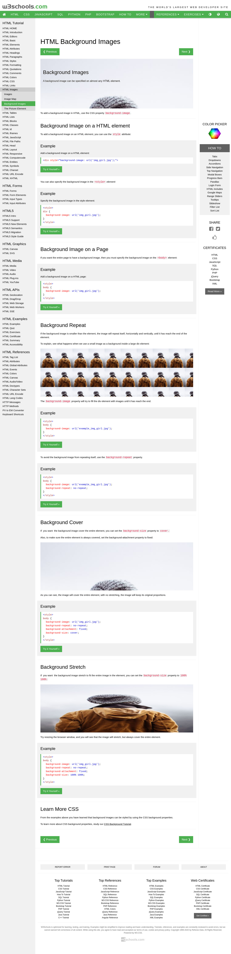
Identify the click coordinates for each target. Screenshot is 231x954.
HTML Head (9, 145)
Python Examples (156, 900)
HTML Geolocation (13, 295)
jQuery (214, 276)
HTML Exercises (11, 332)
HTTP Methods (11, 406)
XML (214, 283)
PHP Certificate (202, 903)
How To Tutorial (63, 894)
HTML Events (10, 369)
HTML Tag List (10, 357)
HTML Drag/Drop (12, 299)
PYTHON (74, 14)
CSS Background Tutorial (117, 824)
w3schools (25, 6)
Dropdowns (215, 160)
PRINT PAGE (110, 867)
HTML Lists (9, 116)
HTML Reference (110, 886)
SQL (60, 14)
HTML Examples (11, 324)
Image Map (10, 99)
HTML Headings (11, 52)
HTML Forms (10, 190)
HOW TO (125, 14)
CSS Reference (110, 889)
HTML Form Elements (14, 195)
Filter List (215, 207)
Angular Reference (110, 918)
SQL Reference (109, 894)
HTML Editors (10, 36)
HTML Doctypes (11, 385)
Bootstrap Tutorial (63, 906)
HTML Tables (10, 112)
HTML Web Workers (13, 307)
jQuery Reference (109, 912)
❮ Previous (50, 51)
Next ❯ (186, 51)
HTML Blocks (10, 121)
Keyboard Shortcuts (13, 414)
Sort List (214, 210)
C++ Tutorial (63, 918)
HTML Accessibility (13, 344)
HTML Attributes (11, 48)
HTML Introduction (12, 32)
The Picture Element (15, 108)
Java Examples (156, 915)
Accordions (215, 163)
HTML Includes (215, 189)
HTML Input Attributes (14, 203)
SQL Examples (156, 897)
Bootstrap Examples (156, 906)
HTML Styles (9, 61)
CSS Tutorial (63, 889)
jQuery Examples (156, 912)
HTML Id (7, 129)
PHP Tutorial (63, 909)
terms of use (142, 930)
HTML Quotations (12, 69)
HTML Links (9, 85)
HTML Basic (9, 40)
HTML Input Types (12, 199)
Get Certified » (203, 916)
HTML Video (9, 270)
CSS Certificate (202, 889)
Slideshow (214, 203)
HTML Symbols (11, 165)
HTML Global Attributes (15, 365)
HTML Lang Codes (13, 398)
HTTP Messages (11, 402)
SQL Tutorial (63, 897)
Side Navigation (214, 167)
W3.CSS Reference (110, 900)
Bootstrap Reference (110, 903)
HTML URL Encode (13, 174)
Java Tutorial (63, 915)
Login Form (215, 185)
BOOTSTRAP (105, 14)
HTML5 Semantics (12, 228)
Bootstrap (215, 280)
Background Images (15, 103)
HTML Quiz (9, 328)
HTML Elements (11, 44)
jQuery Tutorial (63, 912)
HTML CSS (9, 81)
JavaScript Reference (110, 892)
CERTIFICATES (214, 248)
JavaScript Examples (156, 892)
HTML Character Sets (14, 389)
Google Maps (215, 192)
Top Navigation (215, 170)
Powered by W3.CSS (133, 933)
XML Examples (156, 918)
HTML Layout (10, 149)
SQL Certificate (202, 894)
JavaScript (214, 262)
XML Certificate (202, 909)
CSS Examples (156, 889)
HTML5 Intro (9, 215)
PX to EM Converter (13, 410)
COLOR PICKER (215, 124)
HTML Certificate (12, 336)
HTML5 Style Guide (13, 236)
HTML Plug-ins (10, 278)
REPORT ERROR (62, 867)
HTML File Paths (11, 141)
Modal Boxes (215, 174)
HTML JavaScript (12, 137)
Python (214, 269)
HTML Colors (10, 77)
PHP (88, 14)
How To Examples (156, 894)
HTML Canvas (10, 249)
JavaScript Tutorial (64, 892)
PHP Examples (156, 909)
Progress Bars (214, 178)
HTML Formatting (12, 65)
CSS (27, 14)
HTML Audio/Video (12, 381)
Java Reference (110, 915)
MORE (142, 14)
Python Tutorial (63, 900)
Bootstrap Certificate (202, 906)
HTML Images (10, 89)
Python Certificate (202, 897)
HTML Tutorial (64, 886)
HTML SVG (9, 253)
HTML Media (9, 265)
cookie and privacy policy (159, 930)
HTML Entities (10, 161)
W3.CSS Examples (156, 903)
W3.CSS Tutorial (63, 903)
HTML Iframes (10, 133)
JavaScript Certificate (203, 892)
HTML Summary (11, 340)
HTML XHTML (10, 178)
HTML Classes (10, 125)
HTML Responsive (12, 153)
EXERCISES (194, 14)
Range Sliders (214, 196)
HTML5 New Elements (15, 224)
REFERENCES (167, 14)
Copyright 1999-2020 (180, 930)
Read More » (215, 291)
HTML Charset (10, 170)
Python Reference (110, 897)
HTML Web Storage (13, 303)
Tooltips (215, 199)
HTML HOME (10, 28)
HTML (15, 14)
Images (8, 94)
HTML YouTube (11, 282)
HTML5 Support (11, 220)
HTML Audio (9, 274)
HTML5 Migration (12, 232)
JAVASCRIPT (43, 14)
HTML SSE (8, 311)
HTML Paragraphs (12, 56)
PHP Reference (110, 906)
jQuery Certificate (202, 900)
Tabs (214, 156)
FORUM (156, 867)
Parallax (214, 181)
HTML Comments (12, 73)
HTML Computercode (14, 157)
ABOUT (203, 867)
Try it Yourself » (51, 169)
